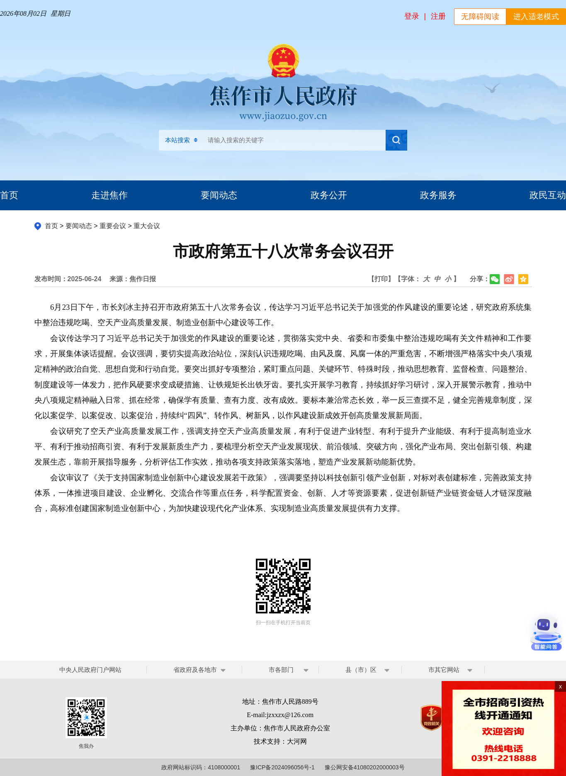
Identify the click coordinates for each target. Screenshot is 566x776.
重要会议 (113, 225)
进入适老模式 (536, 16)
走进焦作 (109, 195)
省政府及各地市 (195, 669)
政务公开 (329, 195)
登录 (412, 16)
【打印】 (381, 278)
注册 (438, 16)
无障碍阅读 (480, 16)
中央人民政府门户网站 (90, 669)
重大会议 (147, 225)
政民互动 (548, 195)
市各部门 (281, 669)
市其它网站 (443, 669)
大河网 (297, 741)
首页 (9, 195)
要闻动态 (219, 195)
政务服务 (438, 195)
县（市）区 (361, 669)
